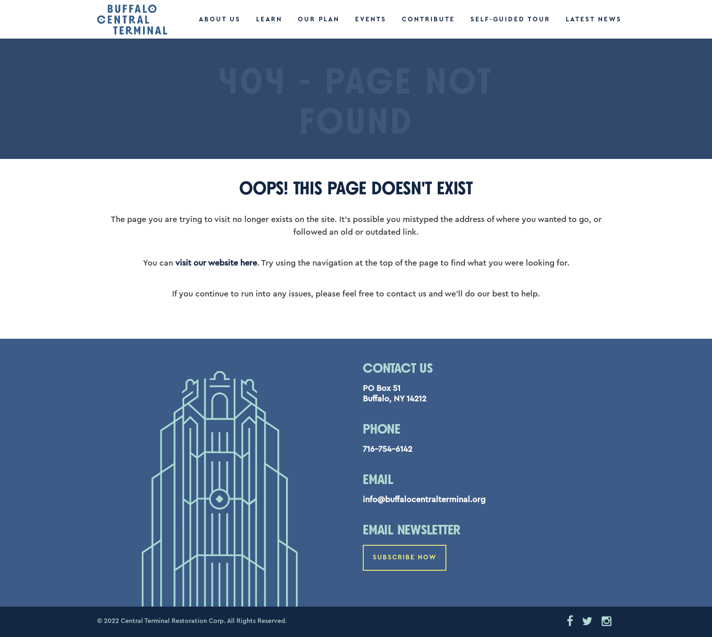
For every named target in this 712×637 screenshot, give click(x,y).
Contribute (428, 19)
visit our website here (216, 263)
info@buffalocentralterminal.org (424, 499)
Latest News (594, 19)
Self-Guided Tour (510, 19)
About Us (220, 19)
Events (370, 19)
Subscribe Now (404, 557)
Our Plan (319, 19)
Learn (269, 19)
